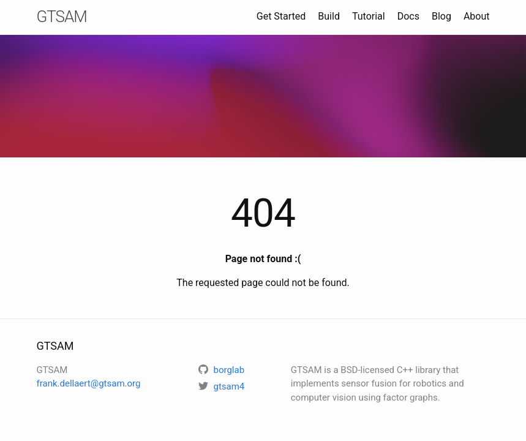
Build (329, 16)
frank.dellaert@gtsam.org (89, 383)
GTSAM (62, 16)
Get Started (281, 16)
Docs (408, 16)
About (477, 16)
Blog (441, 16)
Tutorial (368, 16)
